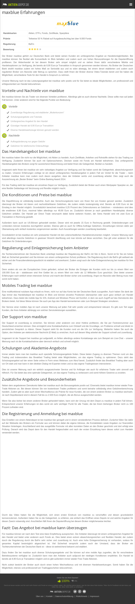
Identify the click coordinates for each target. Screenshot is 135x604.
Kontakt (49, 596)
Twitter (75, 591)
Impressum (94, 596)
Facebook (79, 591)
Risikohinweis (81, 596)
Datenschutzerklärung (64, 596)
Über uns (40, 596)
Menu (130, 4)
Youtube (84, 591)
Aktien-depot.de (16, 4)
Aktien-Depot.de (60, 591)
